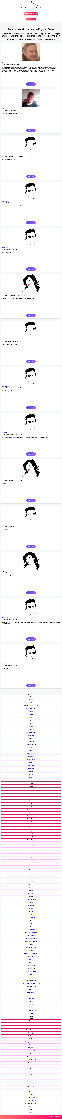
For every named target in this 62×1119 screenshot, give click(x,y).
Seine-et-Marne (31, 965)
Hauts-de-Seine (31, 834)
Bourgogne (31, 1033)
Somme (31, 974)
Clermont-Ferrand (31, 1100)
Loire (31, 864)
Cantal (31, 738)
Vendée (31, 1001)
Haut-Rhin (31, 804)
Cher (31, 747)
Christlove (5, 294)
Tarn (31, 977)
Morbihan (31, 906)
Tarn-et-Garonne (31, 980)
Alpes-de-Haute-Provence (31, 705)
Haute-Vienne (31, 825)
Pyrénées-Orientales (31, 941)
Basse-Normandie (31, 1030)
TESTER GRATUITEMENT (31, 13)
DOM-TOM (31, 1048)
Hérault (31, 837)
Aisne (31, 699)
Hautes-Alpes (31, 828)
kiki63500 (5, 247)
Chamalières (31, 1097)
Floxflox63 (5, 62)
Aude (31, 723)
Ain (31, 696)
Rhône (31, 944)
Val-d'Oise (31, 989)
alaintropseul (6, 201)
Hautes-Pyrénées (31, 831)
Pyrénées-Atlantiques (31, 938)
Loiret (31, 870)
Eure (31, 780)
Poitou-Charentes (31, 1081)
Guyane (31, 801)
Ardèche (31, 711)
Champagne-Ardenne (31, 1042)
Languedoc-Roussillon (31, 1060)
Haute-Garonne (31, 810)
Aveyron (31, 726)
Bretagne (31, 1036)
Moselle (31, 908)
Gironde (31, 795)
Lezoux (31, 1109)
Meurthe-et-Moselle (31, 900)
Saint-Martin (30, 950)
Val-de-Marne (31, 992)
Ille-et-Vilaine (31, 840)
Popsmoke (5, 340)
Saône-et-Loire (31, 956)
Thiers (31, 1112)
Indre (31, 843)
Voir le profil (31, 84)
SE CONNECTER (31, 19)
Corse (31, 1045)
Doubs (31, 771)
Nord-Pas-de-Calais (31, 1072)
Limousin (31, 1063)
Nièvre (31, 911)
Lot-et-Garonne (31, 876)
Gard (31, 789)
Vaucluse (31, 998)
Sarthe (31, 959)
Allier (31, 702)
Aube (31, 720)
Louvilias (4, 479)
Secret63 (4, 155)
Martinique (31, 891)
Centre (31, 1039)
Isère (31, 849)
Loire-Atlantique (31, 867)
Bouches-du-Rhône (31, 732)
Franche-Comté (31, 1051)
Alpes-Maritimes (31, 708)
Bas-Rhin (31, 729)
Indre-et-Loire (31, 846)
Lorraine (31, 1066)
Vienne (31, 1004)
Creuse (31, 762)
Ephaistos (5, 525)
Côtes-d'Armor (31, 759)
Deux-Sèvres (31, 765)
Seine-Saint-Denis (31, 971)
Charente (31, 741)
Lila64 (4, 571)
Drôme (31, 774)
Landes (31, 858)
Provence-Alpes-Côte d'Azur (31, 1084)
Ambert (31, 1091)
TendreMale (5, 386)
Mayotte (31, 897)
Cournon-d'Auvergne (31, 1103)
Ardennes (31, 714)
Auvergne (31, 1027)
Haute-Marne (31, 816)
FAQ (49, 1117)
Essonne (31, 777)
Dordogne (31, 768)
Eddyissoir (5, 617)
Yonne (31, 1013)
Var (31, 995)
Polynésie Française (31, 932)
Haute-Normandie (31, 1054)
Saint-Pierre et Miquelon (31, 953)
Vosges (31, 1007)
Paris (31, 926)
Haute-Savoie (31, 822)
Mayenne (31, 894)
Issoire (31, 1106)
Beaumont (31, 1094)
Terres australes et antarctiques (31, 983)
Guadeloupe (31, 798)
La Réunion (31, 855)
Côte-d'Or (31, 756)
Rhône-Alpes (31, 1087)
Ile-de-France (31, 1057)
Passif (4, 664)
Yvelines (31, 1016)
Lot (31, 873)
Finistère (30, 786)
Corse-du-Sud (31, 753)
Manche (31, 885)
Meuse (31, 903)
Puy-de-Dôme (31, 935)
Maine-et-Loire (31, 882)
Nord (31, 914)
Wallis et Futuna (31, 1010)
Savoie (31, 962)
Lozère (31, 879)
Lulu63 (4, 109)
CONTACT (58, 1117)
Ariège (31, 717)
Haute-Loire (31, 813)
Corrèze (31, 750)
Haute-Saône (31, 819)
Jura (31, 852)
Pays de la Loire (31, 1075)
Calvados (31, 735)
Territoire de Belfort (30, 986)
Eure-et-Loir (31, 783)
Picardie (31, 1078)
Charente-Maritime (31, 744)
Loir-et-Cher (31, 861)
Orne (31, 923)
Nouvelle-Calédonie (30, 917)
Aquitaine (31, 1024)
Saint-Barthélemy (31, 947)
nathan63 (4, 432)
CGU (52, 1117)
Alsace (31, 1021)
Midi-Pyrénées (31, 1069)
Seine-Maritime (31, 968)
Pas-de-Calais (31, 929)
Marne (31, 888)
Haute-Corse (31, 807)
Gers (31, 792)
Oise (31, 920)
